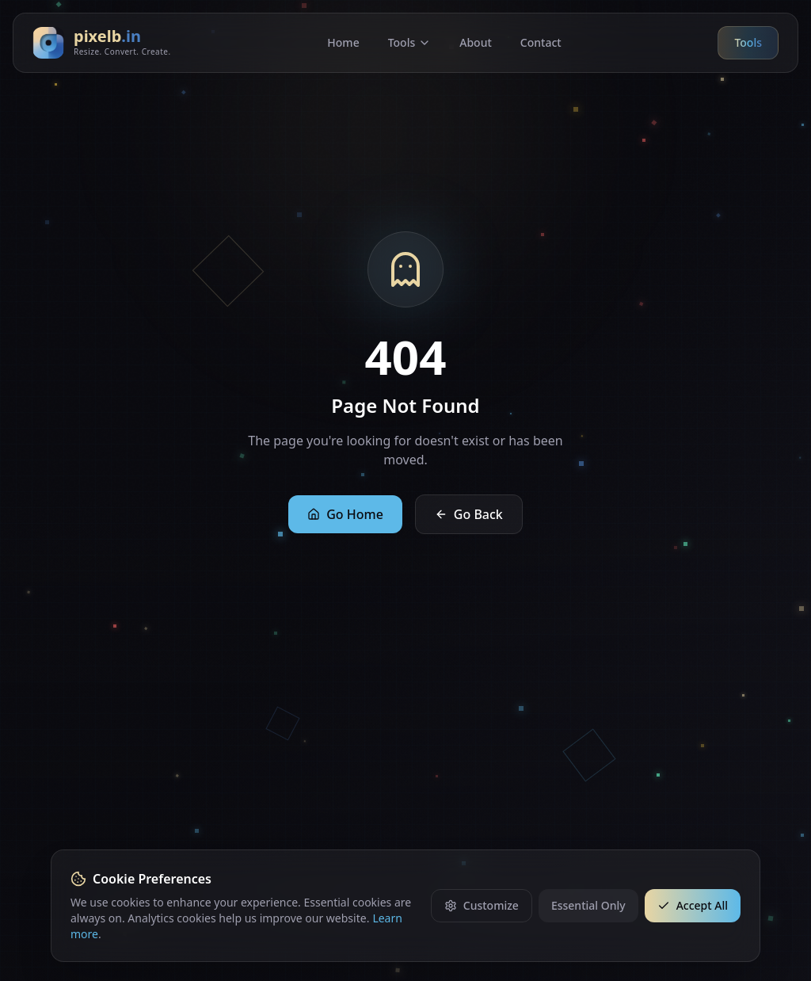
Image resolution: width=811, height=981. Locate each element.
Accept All (692, 905)
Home (343, 42)
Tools (410, 42)
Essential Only (588, 905)
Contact (541, 42)
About (475, 42)
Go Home (345, 514)
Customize (481, 905)
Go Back (469, 514)
